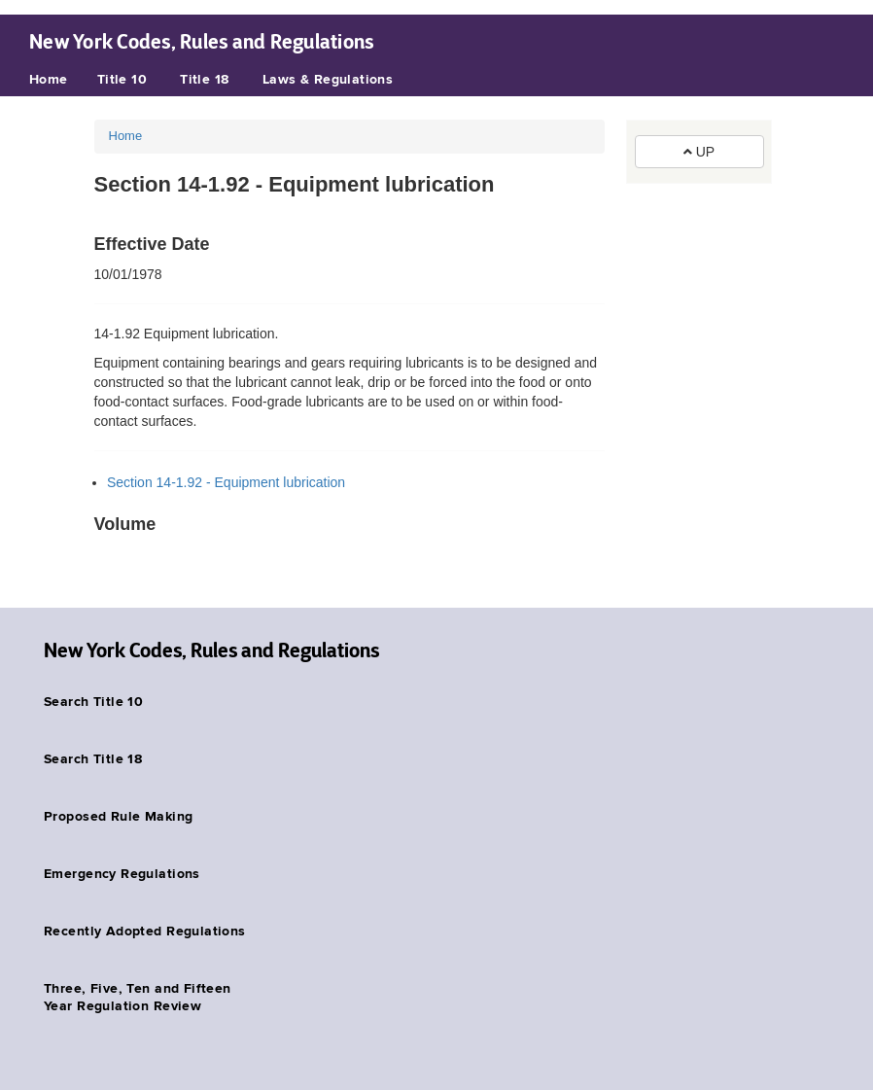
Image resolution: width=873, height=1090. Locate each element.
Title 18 (204, 80)
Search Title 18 (93, 759)
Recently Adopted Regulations (145, 931)
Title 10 (122, 80)
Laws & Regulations (328, 80)
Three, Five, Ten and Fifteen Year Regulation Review (137, 997)
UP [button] (699, 151)
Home (48, 80)
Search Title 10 (93, 702)
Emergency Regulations (122, 874)
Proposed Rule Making (118, 817)
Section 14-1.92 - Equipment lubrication (226, 482)
